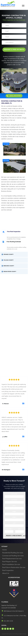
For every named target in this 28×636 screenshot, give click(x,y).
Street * (14, 517)
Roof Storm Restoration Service (13, 567)
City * (14, 523)
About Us (5, 573)
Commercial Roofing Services (13, 556)
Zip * (19, 528)
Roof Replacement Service (12, 558)
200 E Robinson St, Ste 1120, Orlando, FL (14, 611)
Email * (14, 505)
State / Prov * (9, 528)
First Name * (14, 494)
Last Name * (14, 499)
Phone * (14, 511)
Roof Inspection (8, 570)
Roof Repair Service (9, 561)
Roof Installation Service (11, 564)
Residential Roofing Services (12, 553)
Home (4, 550)
